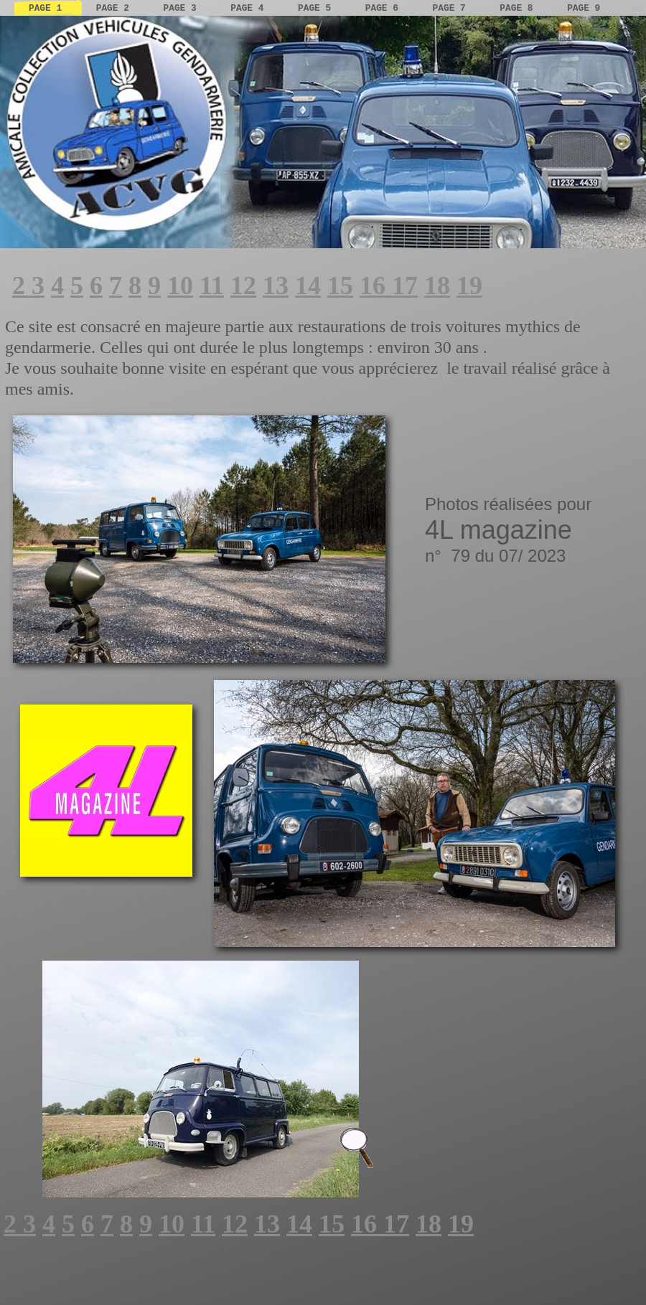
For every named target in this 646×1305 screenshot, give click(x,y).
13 (276, 285)
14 (308, 285)
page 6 (384, 8)
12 (243, 285)
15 (340, 285)
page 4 (249, 8)
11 (212, 285)
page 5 (317, 8)
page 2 (115, 8)
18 (437, 285)
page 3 (183, 8)
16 (376, 285)
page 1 (48, 8)
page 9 (583, 8)
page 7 (452, 8)
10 (180, 285)
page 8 (519, 8)
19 (469, 285)
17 (405, 285)
